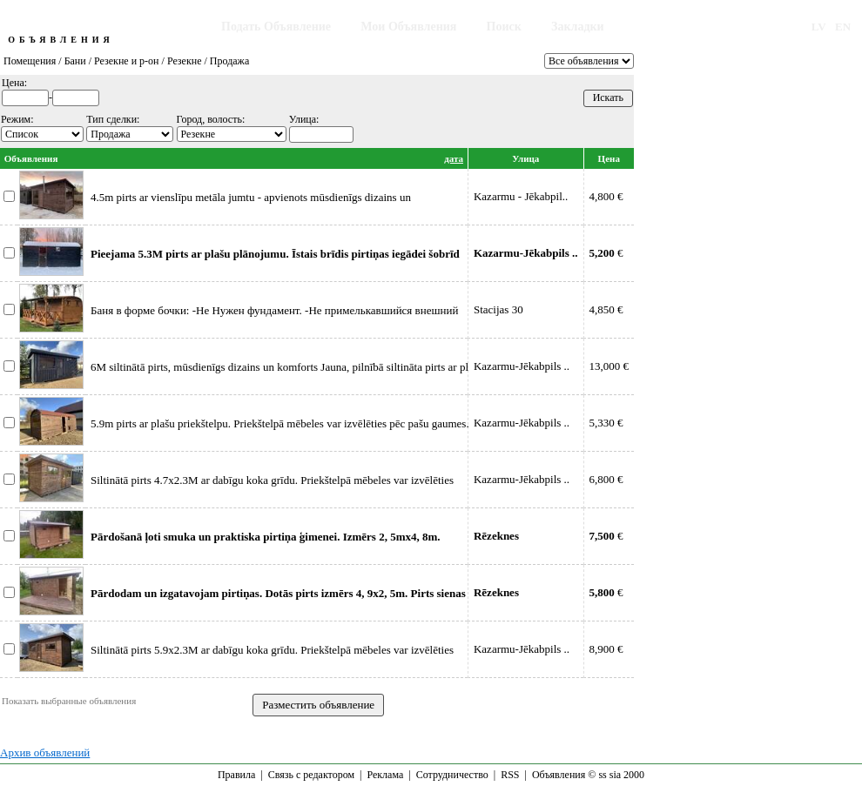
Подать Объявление (276, 26)
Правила (236, 775)
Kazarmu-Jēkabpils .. (521, 366)
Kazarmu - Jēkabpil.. (521, 196)
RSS (510, 775)
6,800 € (606, 479)
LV (818, 26)
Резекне (184, 61)
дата (453, 158)
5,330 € (606, 422)
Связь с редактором (311, 775)
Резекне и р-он (126, 61)
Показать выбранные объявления (69, 700)
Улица (525, 158)
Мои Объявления (408, 26)
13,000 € (609, 366)
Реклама (385, 775)
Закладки (577, 26)
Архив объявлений (45, 752)
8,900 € (606, 648)
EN (843, 26)
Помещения (29, 61)
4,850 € (606, 309)
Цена (609, 158)
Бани (75, 61)
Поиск (504, 26)
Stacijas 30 (498, 309)
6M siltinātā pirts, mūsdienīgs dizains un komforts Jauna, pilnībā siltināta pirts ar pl (279, 366)
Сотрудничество (452, 775)
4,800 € (606, 196)
